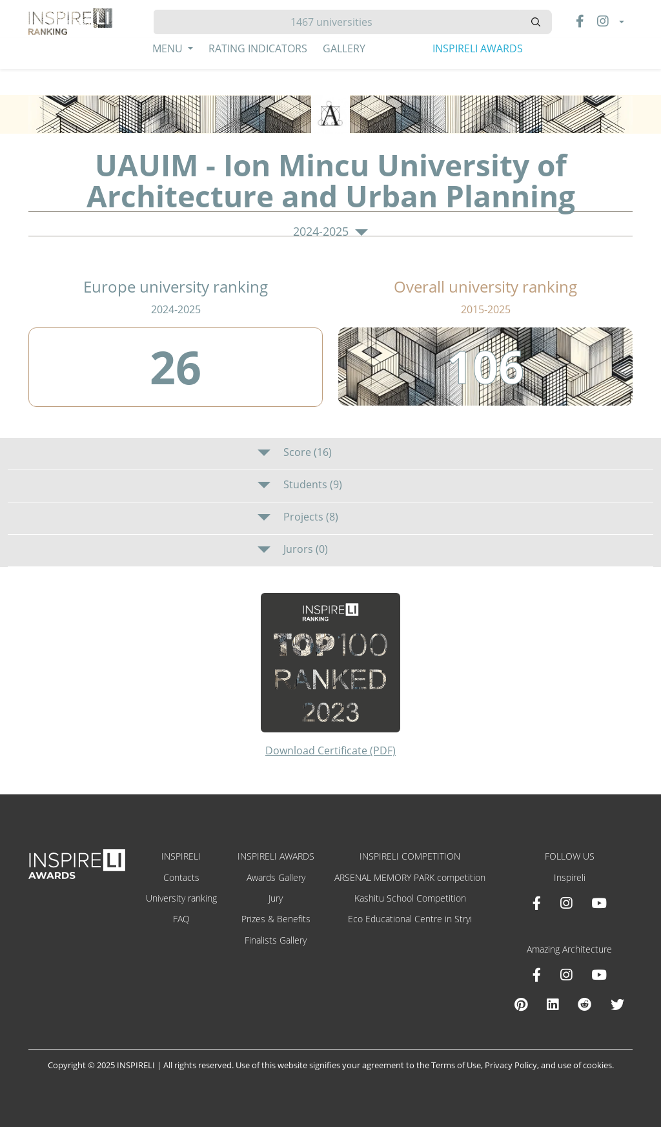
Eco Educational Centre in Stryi (410, 919)
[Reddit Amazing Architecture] (584, 1004)
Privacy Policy (511, 1065)
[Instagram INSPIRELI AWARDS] (566, 903)
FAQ (181, 919)
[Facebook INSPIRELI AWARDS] (536, 903)
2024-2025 (330, 231)
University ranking (181, 898)
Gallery (344, 48)
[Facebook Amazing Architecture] (536, 974)
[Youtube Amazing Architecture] (599, 974)
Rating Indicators (257, 48)
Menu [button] (168, 48)
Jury (276, 898)
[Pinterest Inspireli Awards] (521, 1004)
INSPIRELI (181, 856)
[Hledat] (337, 22)
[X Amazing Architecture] (617, 1004)
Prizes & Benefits (275, 919)
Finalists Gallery (276, 940)
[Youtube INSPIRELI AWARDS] (599, 903)
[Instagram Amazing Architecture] (566, 974)
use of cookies (585, 1065)
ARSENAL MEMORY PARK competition (409, 877)
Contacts (181, 877)
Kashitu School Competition (410, 898)
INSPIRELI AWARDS (477, 48)
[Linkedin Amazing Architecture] (552, 1004)
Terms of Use (456, 1065)
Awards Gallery (276, 877)
